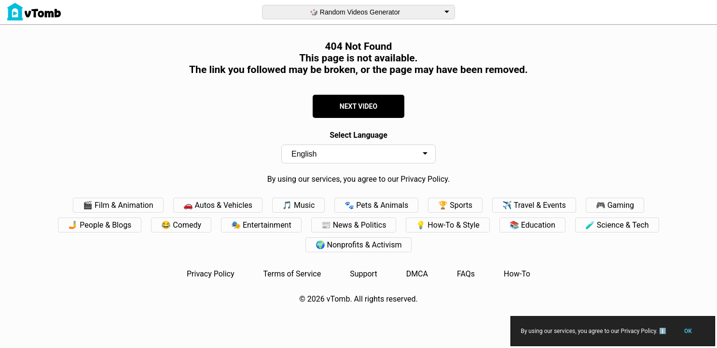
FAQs (466, 273)
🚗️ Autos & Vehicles (218, 205)
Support (363, 273)
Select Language (358, 135)
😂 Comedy (181, 225)
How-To (517, 273)
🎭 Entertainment (261, 225)
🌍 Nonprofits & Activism (359, 244)
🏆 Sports (455, 205)
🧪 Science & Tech (617, 225)
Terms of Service (292, 273)
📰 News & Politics (353, 225)
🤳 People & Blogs (99, 225)
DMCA (417, 273)
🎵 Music (298, 205)
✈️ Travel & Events (534, 205)
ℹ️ (662, 331)
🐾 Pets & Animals (376, 205)
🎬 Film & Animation (118, 205)
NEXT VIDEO (358, 106)
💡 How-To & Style (447, 225)
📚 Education (532, 225)
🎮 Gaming (615, 205)
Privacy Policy (210, 273)
